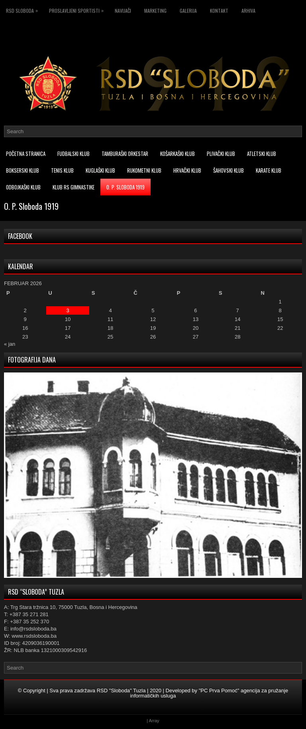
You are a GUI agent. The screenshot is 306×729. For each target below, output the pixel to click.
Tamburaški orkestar (125, 154)
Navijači (123, 10)
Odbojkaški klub (23, 187)
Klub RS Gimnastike (73, 187)
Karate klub (268, 170)
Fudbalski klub (73, 154)
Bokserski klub (22, 170)
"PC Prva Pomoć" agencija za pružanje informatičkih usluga (209, 693)
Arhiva (248, 10)
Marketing (155, 10)
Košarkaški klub (177, 154)
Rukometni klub (144, 170)
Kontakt (219, 10)
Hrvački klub (187, 170)
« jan (9, 344)
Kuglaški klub (100, 170)
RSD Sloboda (24, 9)
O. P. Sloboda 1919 (125, 187)
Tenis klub (62, 170)
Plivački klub (221, 154)
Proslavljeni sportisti (78, 9)
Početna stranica (25, 154)
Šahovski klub (228, 170)
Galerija (188, 10)
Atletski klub (261, 154)
